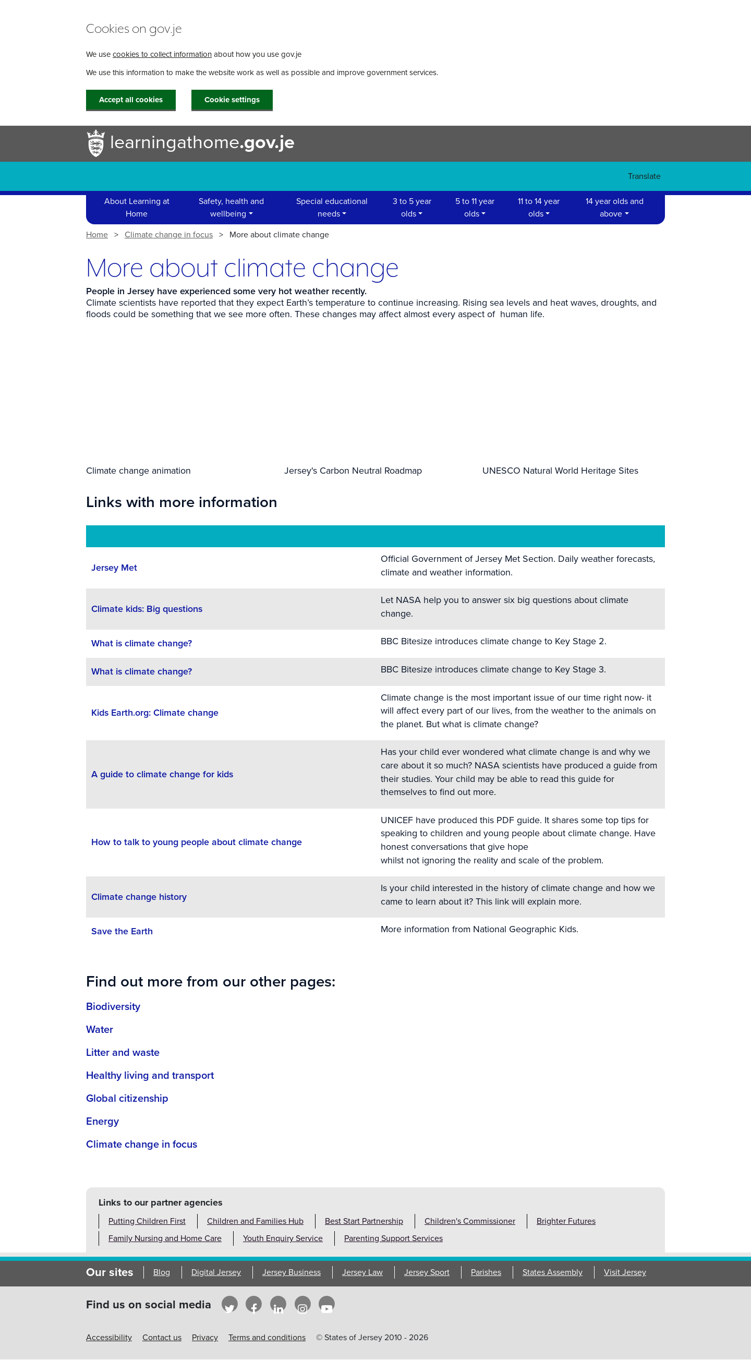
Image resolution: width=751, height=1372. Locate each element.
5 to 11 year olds (474, 207)
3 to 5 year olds (412, 207)
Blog (161, 1272)
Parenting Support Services (393, 1238)
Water (99, 1030)
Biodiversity (113, 1007)
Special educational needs (332, 207)
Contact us (161, 1337)
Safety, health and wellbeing (231, 207)
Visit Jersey (625, 1272)
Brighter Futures (566, 1221)
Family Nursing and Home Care (165, 1238)
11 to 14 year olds (539, 207)
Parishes (486, 1272)
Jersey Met (114, 567)
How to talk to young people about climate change (196, 842)
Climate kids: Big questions (146, 609)
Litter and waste (123, 1052)
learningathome (190, 144)
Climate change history (139, 897)
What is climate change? (141, 643)
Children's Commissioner (470, 1221)
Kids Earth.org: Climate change (155, 712)
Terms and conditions (267, 1337)
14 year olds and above (615, 207)
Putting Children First (147, 1221)
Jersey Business (291, 1272)
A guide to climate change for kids (162, 774)
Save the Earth (122, 931)
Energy (102, 1121)
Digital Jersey (216, 1272)
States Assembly (553, 1272)
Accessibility (109, 1337)
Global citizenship (127, 1098)
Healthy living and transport (150, 1075)
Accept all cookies (131, 99)
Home (97, 235)
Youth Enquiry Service (283, 1238)
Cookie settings (232, 99)
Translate (644, 176)
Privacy (205, 1337)
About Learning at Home (136, 207)
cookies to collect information (162, 54)
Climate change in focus (169, 235)
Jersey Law (362, 1272)
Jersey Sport (427, 1272)
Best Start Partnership (364, 1221)
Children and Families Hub (255, 1221)
